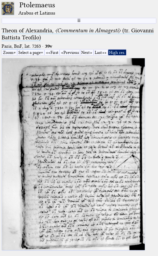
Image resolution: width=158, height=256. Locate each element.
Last (98, 52)
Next (85, 52)
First (54, 52)
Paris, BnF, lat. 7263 (21, 46)
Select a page (29, 52)
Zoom (8, 52)
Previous (71, 52)
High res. (117, 52)
